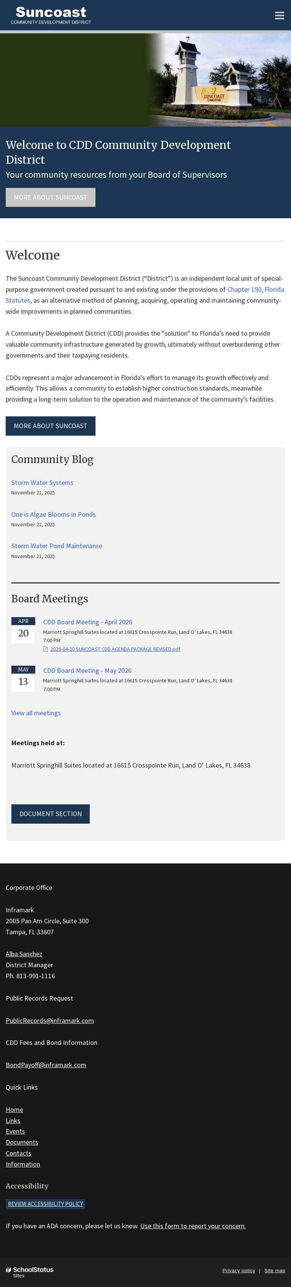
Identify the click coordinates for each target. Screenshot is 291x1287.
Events (15, 1131)
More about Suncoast (51, 197)
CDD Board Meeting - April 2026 (87, 622)
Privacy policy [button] (238, 1270)
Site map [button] (274, 1270)
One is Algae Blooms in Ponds (53, 514)
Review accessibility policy (45, 1203)
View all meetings (36, 712)
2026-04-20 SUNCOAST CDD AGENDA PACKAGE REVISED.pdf (115, 649)
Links (13, 1120)
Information (23, 1164)
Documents (22, 1142)
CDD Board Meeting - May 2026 (87, 670)
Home (14, 1109)
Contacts (18, 1153)
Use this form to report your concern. (193, 1225)
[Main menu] (279, 15)
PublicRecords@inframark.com (50, 1020)
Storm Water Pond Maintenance (56, 545)
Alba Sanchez (24, 953)
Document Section (50, 813)
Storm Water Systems (42, 482)
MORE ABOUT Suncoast (51, 425)
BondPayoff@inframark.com (46, 1064)
